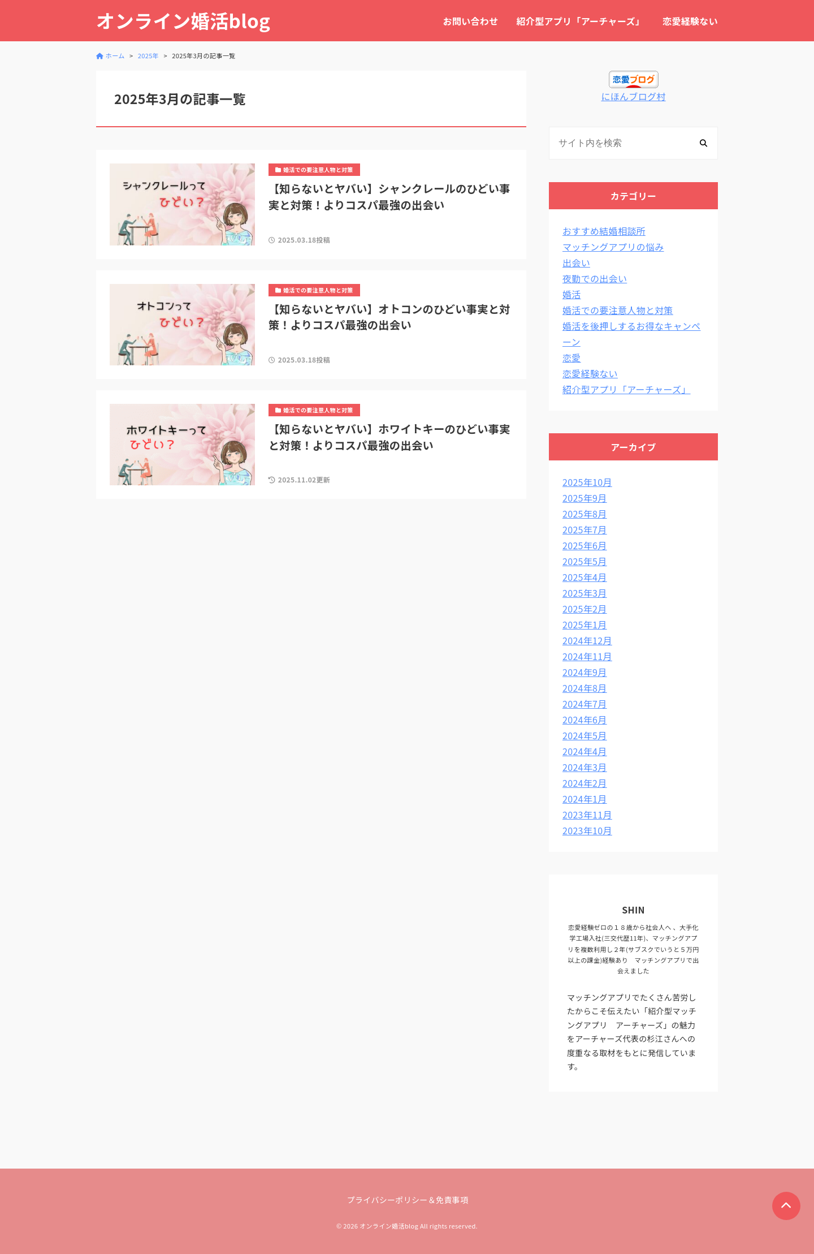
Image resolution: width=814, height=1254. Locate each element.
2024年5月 (584, 735)
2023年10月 (587, 830)
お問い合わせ (471, 21)
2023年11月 (587, 814)
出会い (576, 262)
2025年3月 (584, 593)
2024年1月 (584, 798)
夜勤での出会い (594, 278)
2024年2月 (584, 783)
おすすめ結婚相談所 (604, 231)
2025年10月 (587, 482)
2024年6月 (584, 719)
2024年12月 (587, 640)
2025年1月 (584, 624)
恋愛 (571, 357)
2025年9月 (584, 498)
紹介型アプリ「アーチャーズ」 (581, 21)
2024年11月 (587, 656)
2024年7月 (584, 703)
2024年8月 (584, 688)
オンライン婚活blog (183, 20)
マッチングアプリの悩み (613, 246)
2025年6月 (584, 545)
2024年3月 (584, 767)
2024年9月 (584, 672)
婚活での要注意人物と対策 (617, 310)
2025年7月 (584, 529)
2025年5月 (584, 561)
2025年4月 (584, 577)
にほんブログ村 (633, 96)
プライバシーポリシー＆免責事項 (408, 1199)
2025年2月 (584, 608)
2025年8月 (584, 513)
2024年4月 (584, 751)
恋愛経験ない (690, 21)
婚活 (571, 294)
